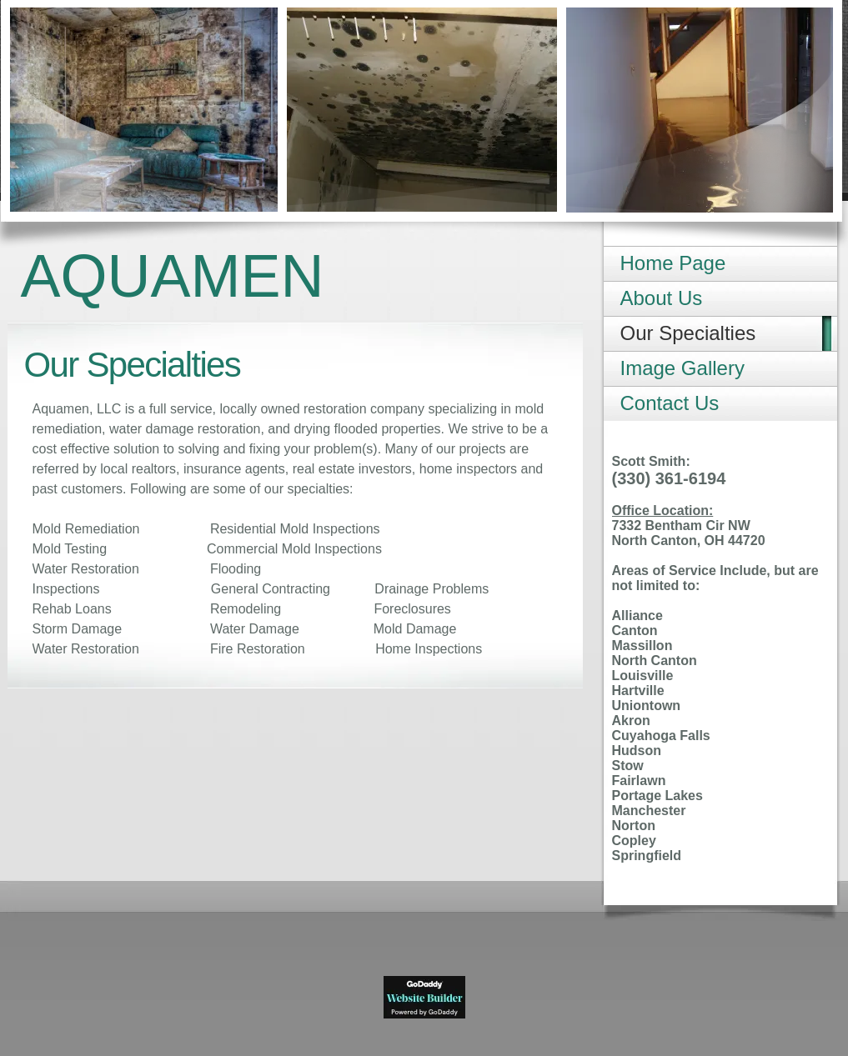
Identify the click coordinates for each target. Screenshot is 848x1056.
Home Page (673, 263)
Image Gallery (682, 368)
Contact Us (670, 403)
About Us (661, 298)
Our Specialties (688, 333)
